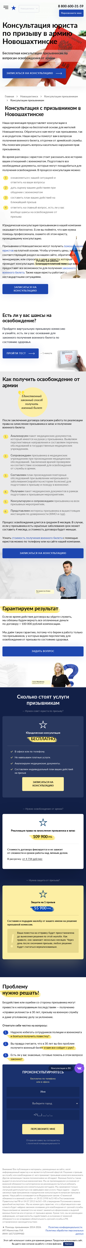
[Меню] (5, 7)
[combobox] (43, 1103)
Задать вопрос (43, 651)
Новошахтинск (27, 9)
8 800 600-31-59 (71, 6)
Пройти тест (21, 353)
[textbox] (43, 1103)
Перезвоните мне (71, 13)
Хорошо (68, 1244)
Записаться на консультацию (34, 73)
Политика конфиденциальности (65, 1227)
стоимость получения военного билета (37, 538)
